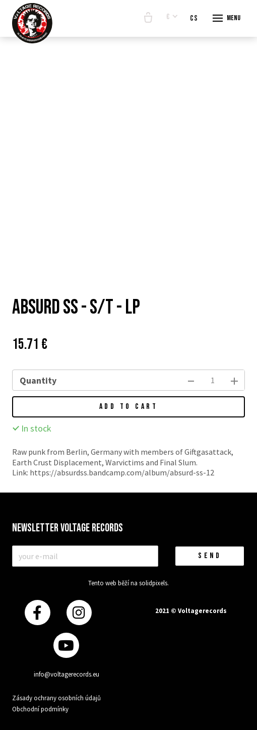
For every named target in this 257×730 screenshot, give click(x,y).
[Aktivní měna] (172, 17)
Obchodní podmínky (40, 709)
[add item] (234, 380)
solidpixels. (154, 583)
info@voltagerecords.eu (66, 674)
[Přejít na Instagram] (79, 612)
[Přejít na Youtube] (66, 645)
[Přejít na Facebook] (37, 612)
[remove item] (191, 380)
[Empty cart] (148, 18)
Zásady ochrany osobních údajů (56, 698)
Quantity (38, 380)
